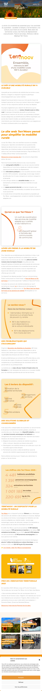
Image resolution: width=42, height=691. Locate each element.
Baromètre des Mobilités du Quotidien (19, 348)
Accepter (21, 677)
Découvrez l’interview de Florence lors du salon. (16, 605)
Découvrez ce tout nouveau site (11, 157)
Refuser (21, 682)
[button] (39, 660)
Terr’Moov (4, 513)
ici (15, 286)
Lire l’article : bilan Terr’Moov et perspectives (17, 547)
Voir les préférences (21, 687)
